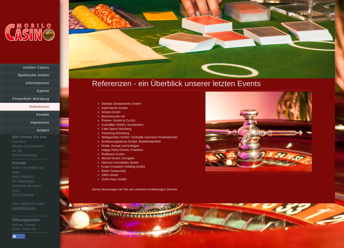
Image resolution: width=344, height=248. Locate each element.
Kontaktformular (23, 208)
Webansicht (326, 210)
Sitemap (102, 205)
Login (331, 205)
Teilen (18, 236)
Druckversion (81, 205)
